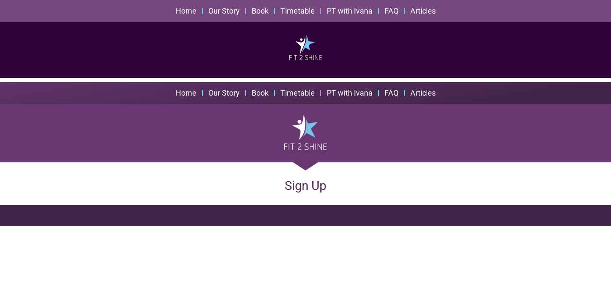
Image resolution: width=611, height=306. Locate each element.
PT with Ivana (350, 10)
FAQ (391, 10)
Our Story (224, 10)
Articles (423, 10)
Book (260, 10)
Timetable (297, 10)
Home (186, 10)
